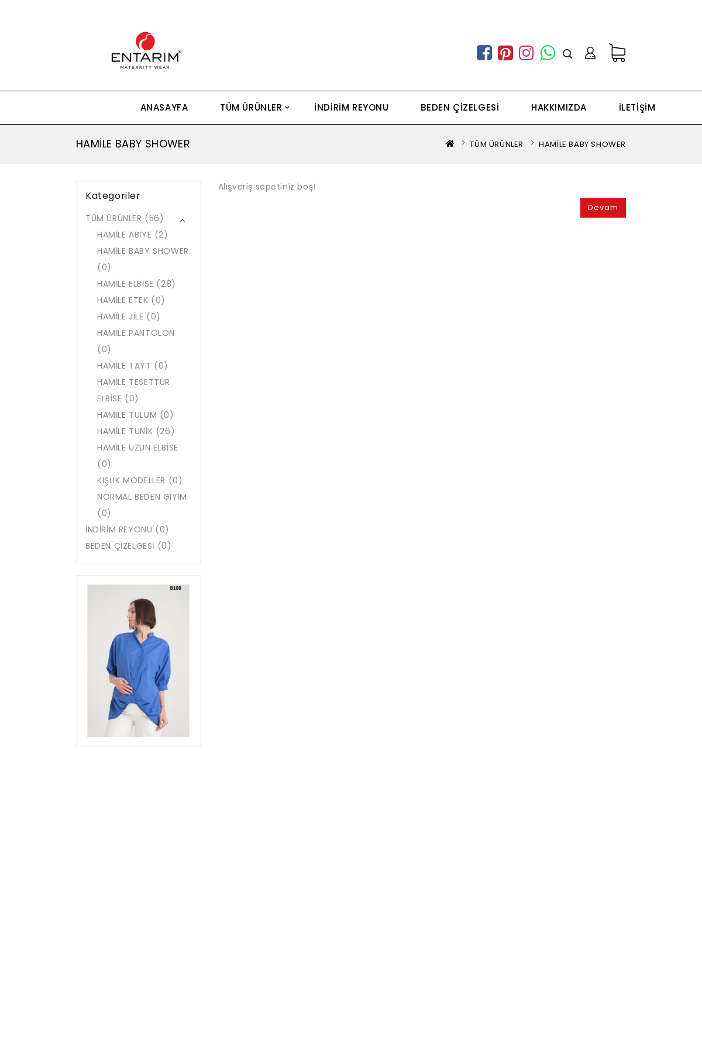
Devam (603, 207)
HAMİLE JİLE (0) (129, 316)
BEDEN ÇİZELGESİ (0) (128, 546)
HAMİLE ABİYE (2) (132, 234)
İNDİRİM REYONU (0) (127, 529)
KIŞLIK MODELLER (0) (140, 480)
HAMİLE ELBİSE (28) (136, 284)
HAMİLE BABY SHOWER (582, 144)
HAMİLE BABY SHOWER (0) (143, 259)
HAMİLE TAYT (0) (132, 366)
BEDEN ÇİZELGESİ (460, 107)
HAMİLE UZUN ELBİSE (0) (137, 456)
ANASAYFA (164, 107)
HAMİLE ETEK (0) (131, 300)
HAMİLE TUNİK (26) (136, 431)
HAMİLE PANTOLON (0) (136, 341)
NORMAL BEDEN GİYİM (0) (142, 505)
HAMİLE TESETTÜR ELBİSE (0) (133, 390)
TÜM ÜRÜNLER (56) (124, 218)
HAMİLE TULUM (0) (135, 415)
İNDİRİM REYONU (351, 107)
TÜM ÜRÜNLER (251, 107)
